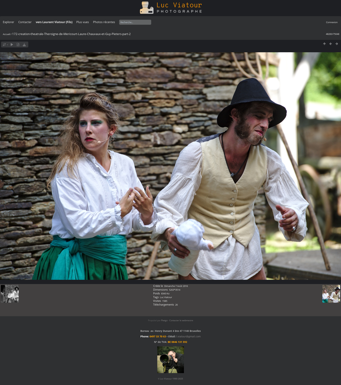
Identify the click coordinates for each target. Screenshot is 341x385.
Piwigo (164, 320)
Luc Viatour (166, 297)
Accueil (6, 34)
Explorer (8, 22)
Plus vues (82, 22)
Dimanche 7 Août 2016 (176, 286)
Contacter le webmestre (181, 320)
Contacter (25, 22)
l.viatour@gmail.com (188, 336)
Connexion (332, 22)
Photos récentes (104, 22)
